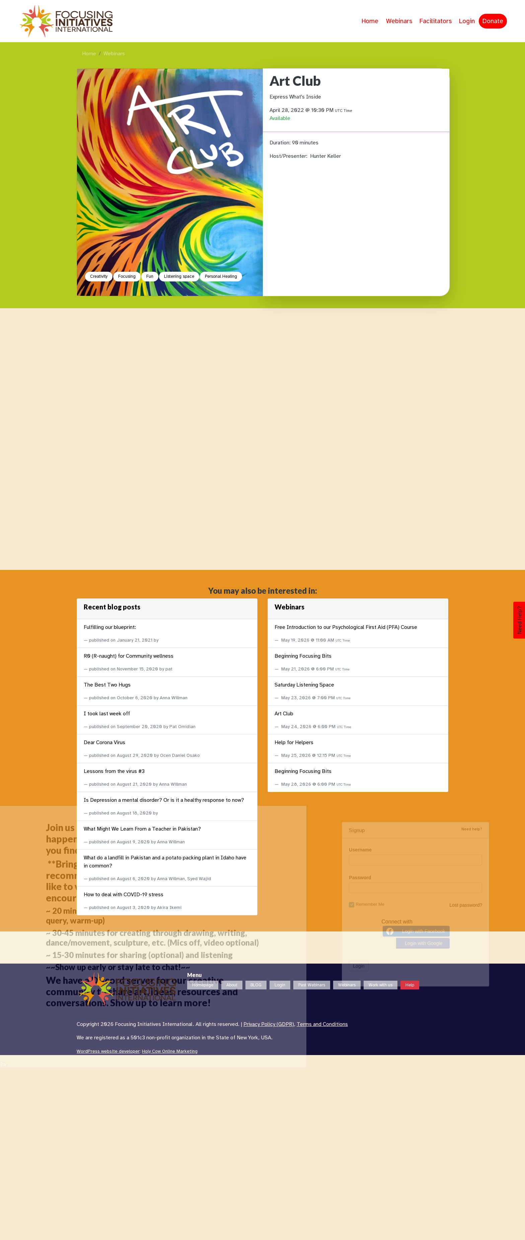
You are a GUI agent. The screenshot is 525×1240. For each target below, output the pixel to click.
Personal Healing (221, 276)
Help (409, 985)
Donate (492, 21)
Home (370, 21)
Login (467, 21)
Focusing (127, 276)
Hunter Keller (325, 156)
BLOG (255, 985)
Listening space (179, 276)
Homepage (202, 985)
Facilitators (436, 21)
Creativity (98, 276)
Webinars (399, 21)
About (231, 985)
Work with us (380, 985)
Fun (149, 276)
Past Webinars (311, 985)
